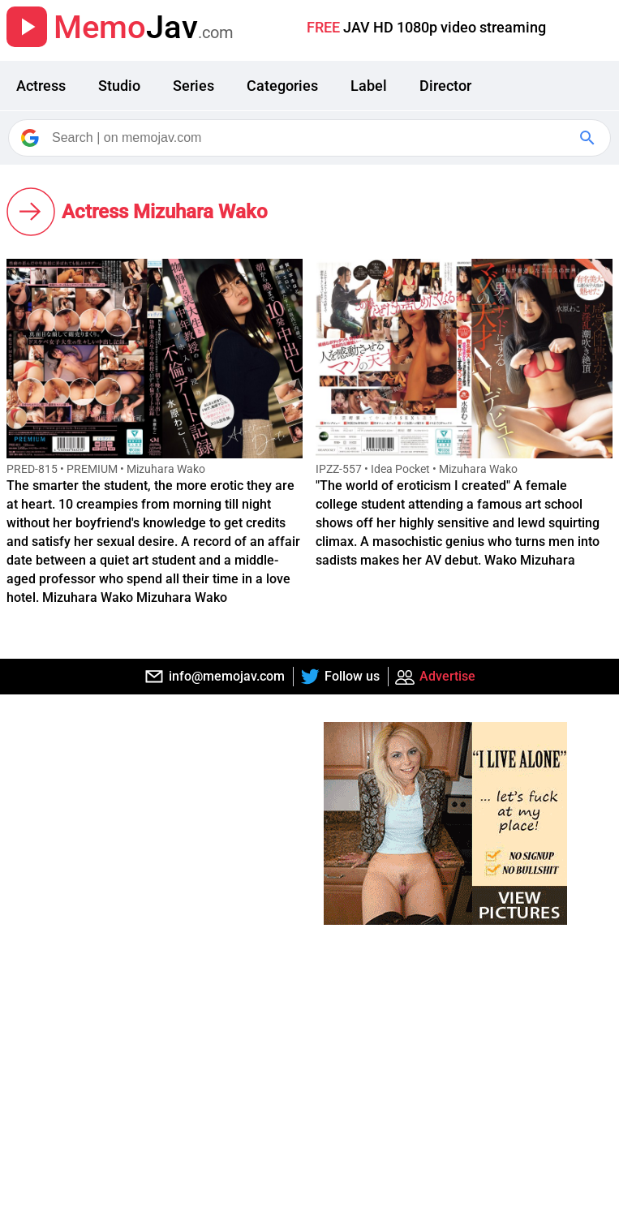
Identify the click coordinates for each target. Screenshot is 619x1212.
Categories (282, 85)
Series (193, 85)
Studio (119, 85)
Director (445, 85)
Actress (41, 85)
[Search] (310, 138)
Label (368, 85)
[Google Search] (589, 138)
